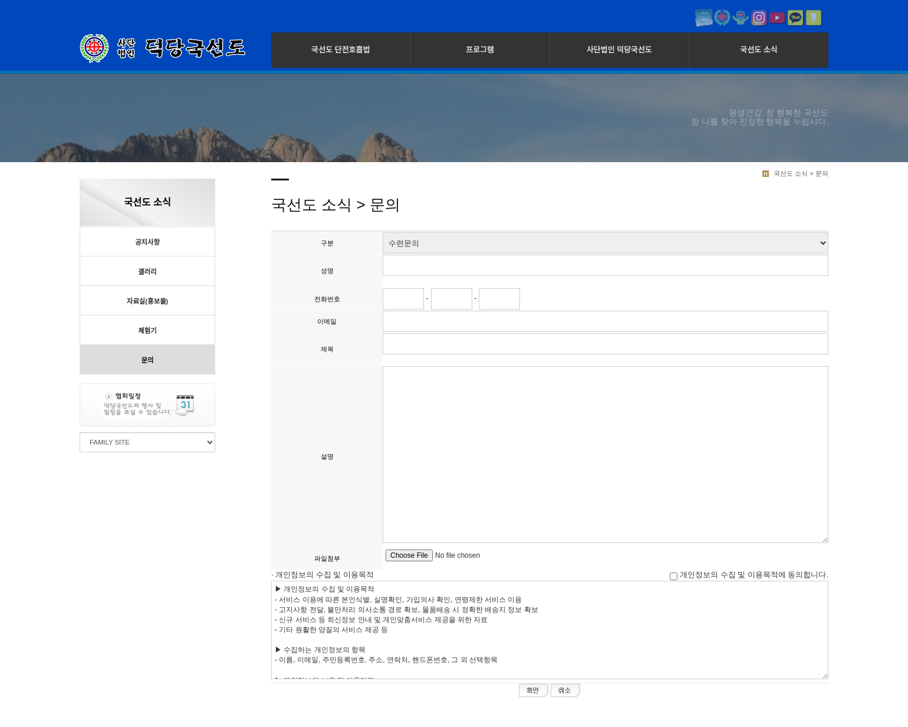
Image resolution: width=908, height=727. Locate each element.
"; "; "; (605, 243)
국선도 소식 (758, 49)
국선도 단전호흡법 (340, 49)
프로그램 (480, 49)
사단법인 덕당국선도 (619, 49)
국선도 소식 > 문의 (801, 173)
